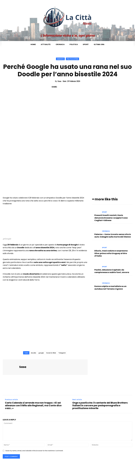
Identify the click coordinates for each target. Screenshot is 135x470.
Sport (104, 211)
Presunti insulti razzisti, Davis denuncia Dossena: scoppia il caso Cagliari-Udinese (111, 217)
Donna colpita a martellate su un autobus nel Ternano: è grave (110, 287)
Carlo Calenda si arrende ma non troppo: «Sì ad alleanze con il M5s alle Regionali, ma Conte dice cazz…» (33, 405)
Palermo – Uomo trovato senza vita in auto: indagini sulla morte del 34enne (112, 235)
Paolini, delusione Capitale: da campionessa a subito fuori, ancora (111, 270)
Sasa (59, 81)
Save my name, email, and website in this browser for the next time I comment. (34, 451)
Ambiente (60, 59)
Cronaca (106, 231)
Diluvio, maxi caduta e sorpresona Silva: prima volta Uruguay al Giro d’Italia (111, 253)
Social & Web (51, 353)
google (41, 353)
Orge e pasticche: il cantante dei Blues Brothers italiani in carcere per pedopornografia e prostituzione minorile (100, 405)
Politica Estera (72, 59)
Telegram (62, 353)
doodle (33, 353)
